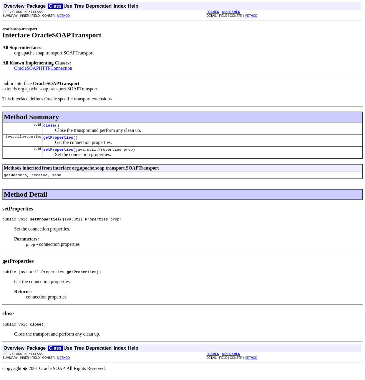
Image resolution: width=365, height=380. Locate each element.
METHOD (63, 15)
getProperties (58, 139)
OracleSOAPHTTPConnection (43, 68)
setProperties (58, 152)
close (49, 126)
